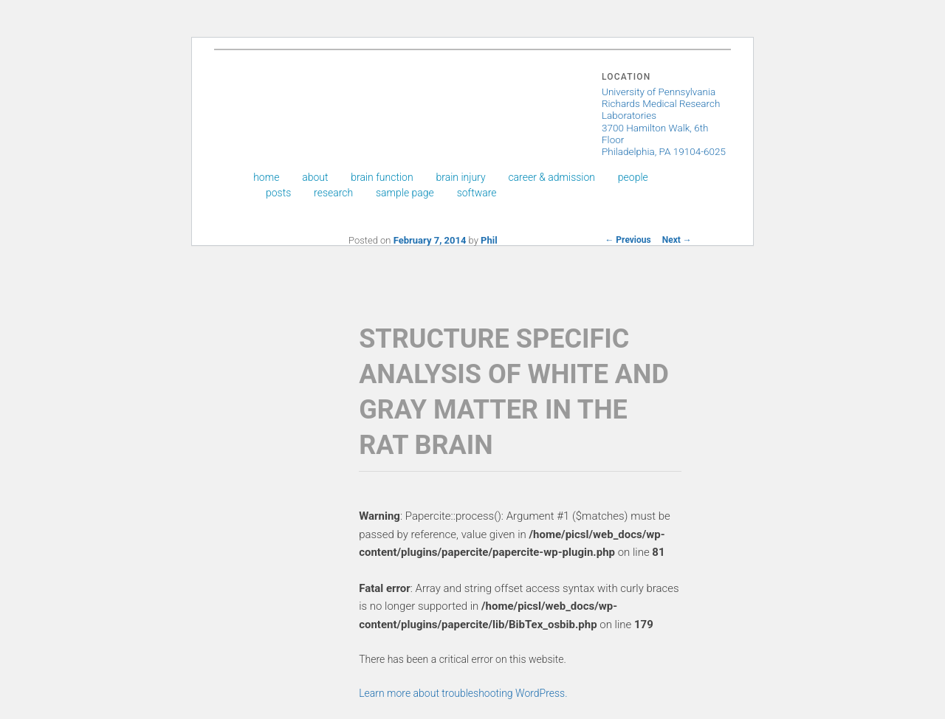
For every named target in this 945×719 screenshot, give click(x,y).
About (315, 177)
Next (677, 240)
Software (477, 193)
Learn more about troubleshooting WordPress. (463, 693)
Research (333, 193)
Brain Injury (460, 177)
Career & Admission (551, 177)
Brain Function (382, 177)
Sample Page (405, 193)
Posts (278, 193)
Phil (489, 240)
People (633, 177)
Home (266, 177)
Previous (627, 240)
